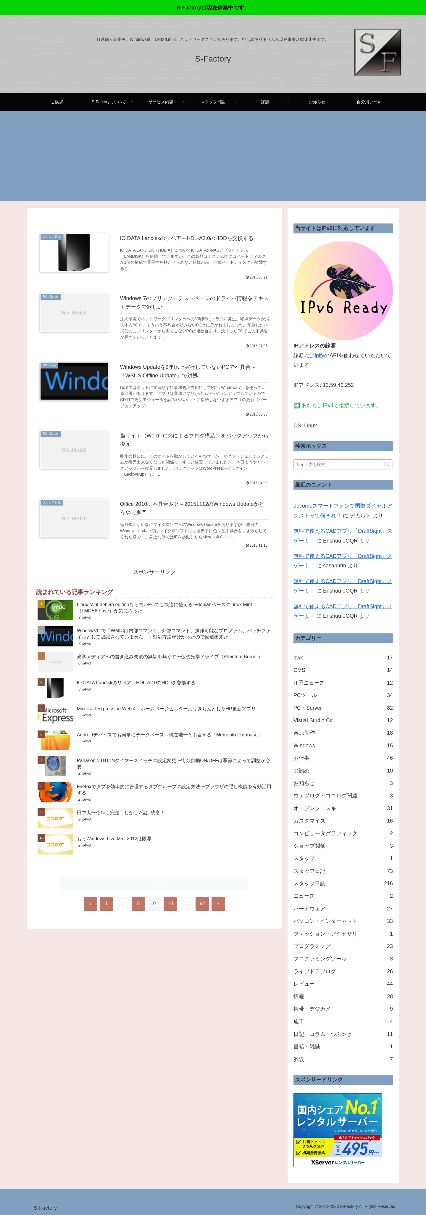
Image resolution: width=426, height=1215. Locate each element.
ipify (319, 355)
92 (202, 912)
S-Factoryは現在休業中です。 (213, 8)
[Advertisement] (213, 159)
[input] (343, 464)
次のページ (154, 891)
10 (170, 912)
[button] (387, 464)
